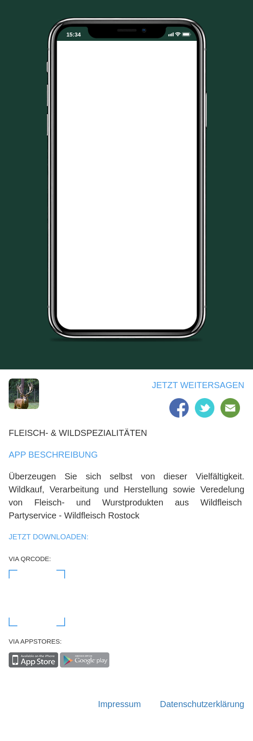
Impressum (119, 704)
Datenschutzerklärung (202, 704)
